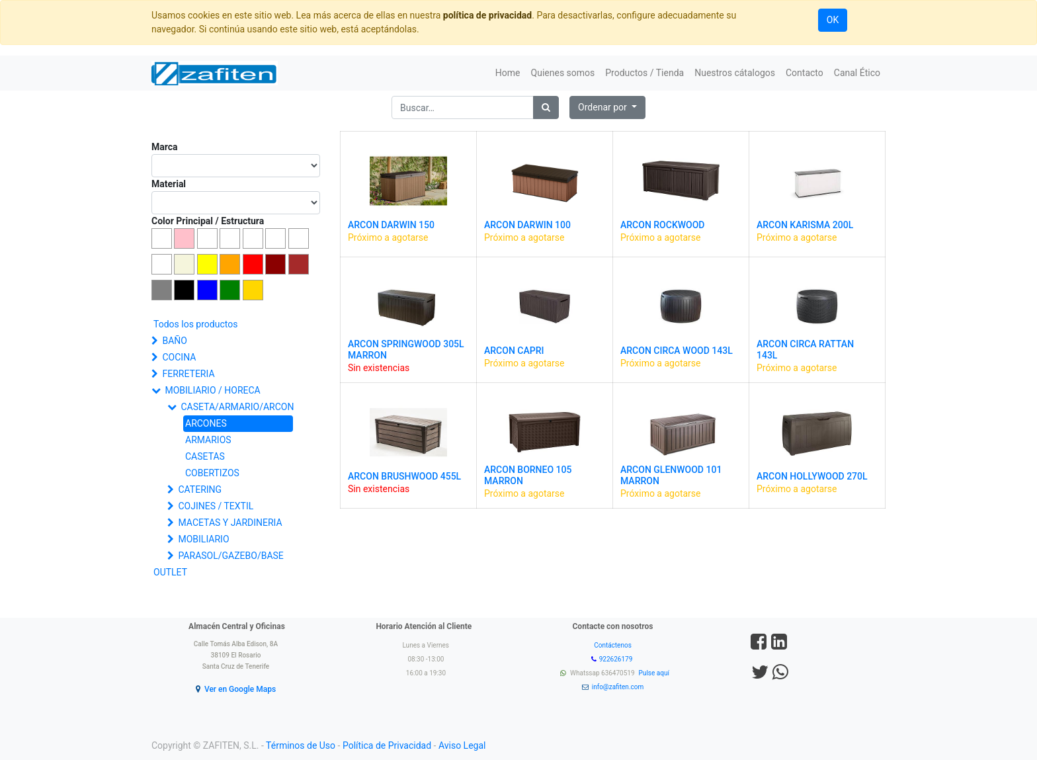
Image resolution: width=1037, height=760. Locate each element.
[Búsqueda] (546, 107)
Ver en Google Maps (240, 689)
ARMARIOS (208, 440)
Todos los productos (195, 324)
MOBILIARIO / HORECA (212, 390)
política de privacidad (487, 15)
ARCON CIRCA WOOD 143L (676, 350)
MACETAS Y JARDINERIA (230, 522)
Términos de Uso (300, 745)
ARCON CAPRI (514, 350)
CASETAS (205, 456)
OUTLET (170, 572)
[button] (607, 107)
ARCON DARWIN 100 (527, 225)
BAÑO (174, 340)
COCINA (179, 357)
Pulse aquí (655, 673)
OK (833, 20)
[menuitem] (508, 73)
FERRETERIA (188, 373)
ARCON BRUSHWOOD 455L (404, 476)
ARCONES (206, 423)
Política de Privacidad (387, 745)
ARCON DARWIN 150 (391, 225)
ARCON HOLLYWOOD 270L (812, 476)
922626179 (616, 659)
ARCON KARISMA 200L (805, 225)
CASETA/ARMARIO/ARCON (237, 406)
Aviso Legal (462, 745)
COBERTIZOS (212, 473)
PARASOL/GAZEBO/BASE (230, 555)
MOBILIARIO (203, 539)
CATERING (200, 489)
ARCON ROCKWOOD (662, 225)
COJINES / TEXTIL (215, 506)
